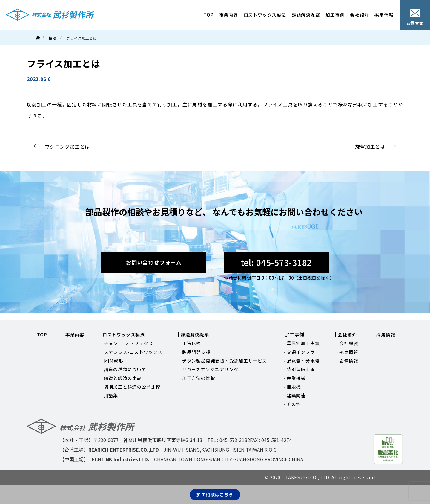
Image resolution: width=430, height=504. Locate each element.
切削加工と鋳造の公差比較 (132, 386)
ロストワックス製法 (265, 15)
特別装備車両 (301, 369)
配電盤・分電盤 (303, 360)
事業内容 (228, 15)
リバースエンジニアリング (210, 369)
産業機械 (296, 378)
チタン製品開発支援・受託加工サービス (224, 360)
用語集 (111, 395)
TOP (208, 15)
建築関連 (296, 395)
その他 (294, 404)
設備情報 (348, 360)
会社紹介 (359, 15)
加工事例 (334, 15)
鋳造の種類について (125, 369)
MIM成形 (113, 360)
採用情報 (383, 15)
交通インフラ (301, 352)
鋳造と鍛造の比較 (123, 378)
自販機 (294, 386)
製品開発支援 (196, 352)
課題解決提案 (306, 15)
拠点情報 (348, 352)
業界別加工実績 (303, 343)
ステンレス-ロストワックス (133, 352)
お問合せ (415, 17)
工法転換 (191, 343)
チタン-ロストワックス (128, 343)
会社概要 (348, 343)
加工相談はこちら (214, 494)
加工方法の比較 (198, 378)
